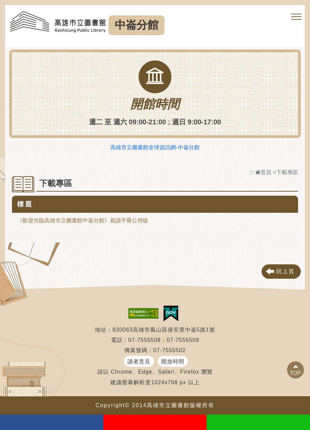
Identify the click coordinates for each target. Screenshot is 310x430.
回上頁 (285, 271)
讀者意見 (139, 361)
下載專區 (287, 172)
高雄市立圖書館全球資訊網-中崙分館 (154, 147)
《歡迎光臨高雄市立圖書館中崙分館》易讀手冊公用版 (82, 220)
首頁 (263, 172)
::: (251, 172)
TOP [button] (295, 373)
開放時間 (172, 361)
